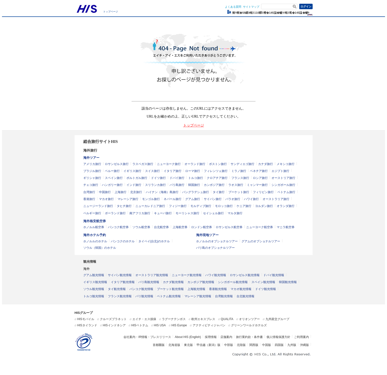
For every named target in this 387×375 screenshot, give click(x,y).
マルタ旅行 (235, 213)
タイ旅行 (219, 192)
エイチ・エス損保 (144, 319)
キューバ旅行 (163, 213)
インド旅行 (133, 185)
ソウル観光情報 (93, 289)
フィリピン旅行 (263, 192)
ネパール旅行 (172, 199)
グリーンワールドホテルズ (249, 325)
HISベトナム (139, 325)
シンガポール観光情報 (233, 282)
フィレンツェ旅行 (216, 171)
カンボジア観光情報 (200, 282)
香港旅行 (89, 199)
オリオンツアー (249, 319)
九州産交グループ (277, 319)
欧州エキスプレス (203, 319)
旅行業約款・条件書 (249, 337)
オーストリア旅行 (283, 178)
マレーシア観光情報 (197, 296)
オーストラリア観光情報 (151, 275)
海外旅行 (90, 150)
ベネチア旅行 (259, 171)
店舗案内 (226, 337)
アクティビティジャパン (209, 325)
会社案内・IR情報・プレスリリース (147, 337)
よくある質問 (233, 6)
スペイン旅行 (114, 178)
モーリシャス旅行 (187, 213)
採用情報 (211, 337)
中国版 (266, 345)
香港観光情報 (218, 289)
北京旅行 (136, 192)
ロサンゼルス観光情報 (245, 275)
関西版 (253, 345)
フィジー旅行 (178, 206)
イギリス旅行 (132, 171)
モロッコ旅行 (224, 206)
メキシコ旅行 (286, 164)
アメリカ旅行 (92, 164)
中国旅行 (105, 192)
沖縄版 (304, 345)
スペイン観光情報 (263, 282)
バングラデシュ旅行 (195, 192)
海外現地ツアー (207, 235)
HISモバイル (85, 319)
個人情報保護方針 (278, 337)
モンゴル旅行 (151, 199)
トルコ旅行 (195, 178)
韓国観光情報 (288, 282)
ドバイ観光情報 (273, 275)
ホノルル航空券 (93, 227)
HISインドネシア (114, 325)
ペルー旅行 (112, 171)
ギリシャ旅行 (92, 178)
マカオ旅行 (106, 199)
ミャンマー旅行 (257, 185)
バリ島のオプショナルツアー (215, 248)
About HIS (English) (188, 337)
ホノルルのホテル (95, 241)
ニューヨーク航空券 (259, 227)
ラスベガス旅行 (142, 164)
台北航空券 (161, 227)
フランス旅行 (240, 178)
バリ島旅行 (177, 185)
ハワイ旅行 (251, 199)
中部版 (228, 345)
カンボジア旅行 (214, 185)
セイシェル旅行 (213, 213)
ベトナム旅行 (286, 192)
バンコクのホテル (123, 241)
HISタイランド (87, 325)
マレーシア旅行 (128, 199)
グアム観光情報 (93, 275)
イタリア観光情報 (123, 282)
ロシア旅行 (260, 178)
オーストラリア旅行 (276, 199)
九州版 (291, 345)
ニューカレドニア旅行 (150, 206)
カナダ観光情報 (173, 282)
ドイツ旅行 (158, 178)
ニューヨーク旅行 (169, 164)
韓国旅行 (194, 185)
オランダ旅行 (286, 206)
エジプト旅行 (280, 171)
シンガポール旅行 (283, 185)
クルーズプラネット (113, 319)
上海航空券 (180, 227)
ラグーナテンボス (174, 319)
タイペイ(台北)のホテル (154, 241)
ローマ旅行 (192, 171)
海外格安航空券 (94, 221)
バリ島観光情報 (148, 282)
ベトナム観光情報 (169, 296)
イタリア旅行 (172, 171)
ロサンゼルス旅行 (117, 164)
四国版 (279, 345)
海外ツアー (91, 158)
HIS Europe (179, 325)
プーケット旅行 (238, 192)
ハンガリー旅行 (112, 185)
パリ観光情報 (144, 296)
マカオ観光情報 (241, 289)
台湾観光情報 (224, 296)
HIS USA (160, 325)
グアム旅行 (192, 199)
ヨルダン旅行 (264, 206)
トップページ (110, 11)
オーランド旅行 (194, 164)
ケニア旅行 (244, 206)
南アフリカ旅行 (139, 213)
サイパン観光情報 (120, 275)
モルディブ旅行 (200, 206)
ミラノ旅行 (238, 171)
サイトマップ (251, 6)
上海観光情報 (196, 289)
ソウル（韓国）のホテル (99, 248)
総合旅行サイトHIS (100, 141)
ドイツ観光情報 (265, 289)
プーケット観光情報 (170, 289)
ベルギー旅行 (92, 213)
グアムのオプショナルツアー (260, 241)
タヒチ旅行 (124, 206)
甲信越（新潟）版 (208, 345)
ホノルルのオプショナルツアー (217, 241)
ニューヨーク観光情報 (187, 275)
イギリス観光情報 (95, 282)
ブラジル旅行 (92, 171)
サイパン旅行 (213, 199)
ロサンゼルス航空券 (229, 227)
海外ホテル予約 (94, 235)
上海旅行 (120, 192)
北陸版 (241, 345)
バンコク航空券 (118, 227)
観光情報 (89, 261)
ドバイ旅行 (177, 178)
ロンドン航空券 (201, 227)
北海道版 (174, 345)
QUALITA (227, 319)
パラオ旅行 (232, 199)
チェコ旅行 (90, 185)
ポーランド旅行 (115, 213)
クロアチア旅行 (217, 178)
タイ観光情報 (117, 289)
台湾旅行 (89, 192)
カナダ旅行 (265, 164)
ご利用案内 (301, 337)
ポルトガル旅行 (136, 178)
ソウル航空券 (141, 227)
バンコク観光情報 (141, 289)
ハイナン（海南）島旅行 (162, 192)
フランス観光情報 (120, 296)
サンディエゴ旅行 (242, 164)
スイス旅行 (152, 171)
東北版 (188, 345)
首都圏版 (159, 345)
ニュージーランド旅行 (98, 206)
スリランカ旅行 (155, 185)
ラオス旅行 (235, 185)
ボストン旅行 (218, 164)
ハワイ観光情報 (215, 275)
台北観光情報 (245, 296)
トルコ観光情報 (93, 296)
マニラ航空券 (286, 227)
